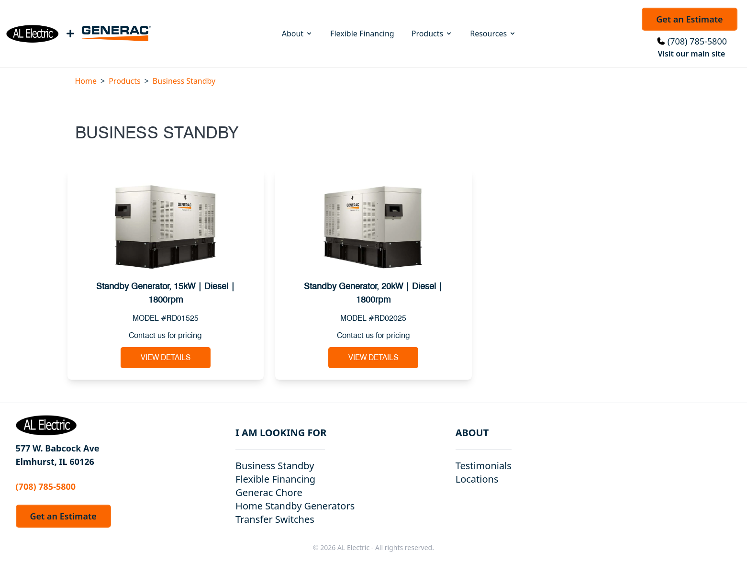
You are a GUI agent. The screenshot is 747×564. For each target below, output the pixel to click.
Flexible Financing (362, 33)
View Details (165, 357)
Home (86, 81)
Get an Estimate (689, 19)
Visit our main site (691, 53)
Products (432, 33)
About (297, 33)
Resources (493, 33)
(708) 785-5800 (697, 41)
